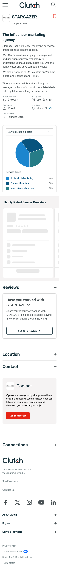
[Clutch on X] (17, 502)
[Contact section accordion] (29, 367)
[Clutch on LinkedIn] (53, 502)
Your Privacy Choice (12, 551)
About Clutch (9, 514)
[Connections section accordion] (29, 445)
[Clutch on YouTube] (41, 502)
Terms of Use (8, 563)
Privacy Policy (9, 545)
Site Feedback (10, 481)
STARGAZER (24, 17)
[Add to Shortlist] (54, 16)
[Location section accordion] (29, 354)
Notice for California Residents (17, 557)
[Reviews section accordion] (29, 287)
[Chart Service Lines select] (29, 132)
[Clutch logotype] (12, 460)
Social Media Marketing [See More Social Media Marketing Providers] (22, 178)
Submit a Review (27, 330)
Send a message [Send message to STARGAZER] (17, 415)
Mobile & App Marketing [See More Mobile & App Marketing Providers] (22, 188)
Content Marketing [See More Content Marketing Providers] (20, 183)
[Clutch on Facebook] (5, 502)
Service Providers (12, 531)
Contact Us (8, 489)
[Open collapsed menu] (5, 5)
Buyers (6, 523)
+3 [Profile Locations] (50, 108)
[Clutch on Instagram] (29, 502)
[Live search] (53, 5)
